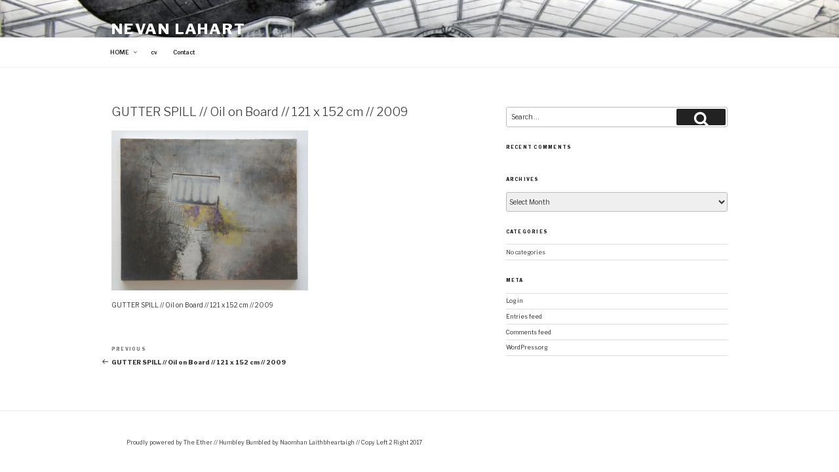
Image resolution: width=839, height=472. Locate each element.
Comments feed (528, 332)
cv (154, 52)
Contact (184, 52)
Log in (514, 301)
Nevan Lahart (178, 29)
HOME (124, 52)
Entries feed (524, 316)
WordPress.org (526, 347)
